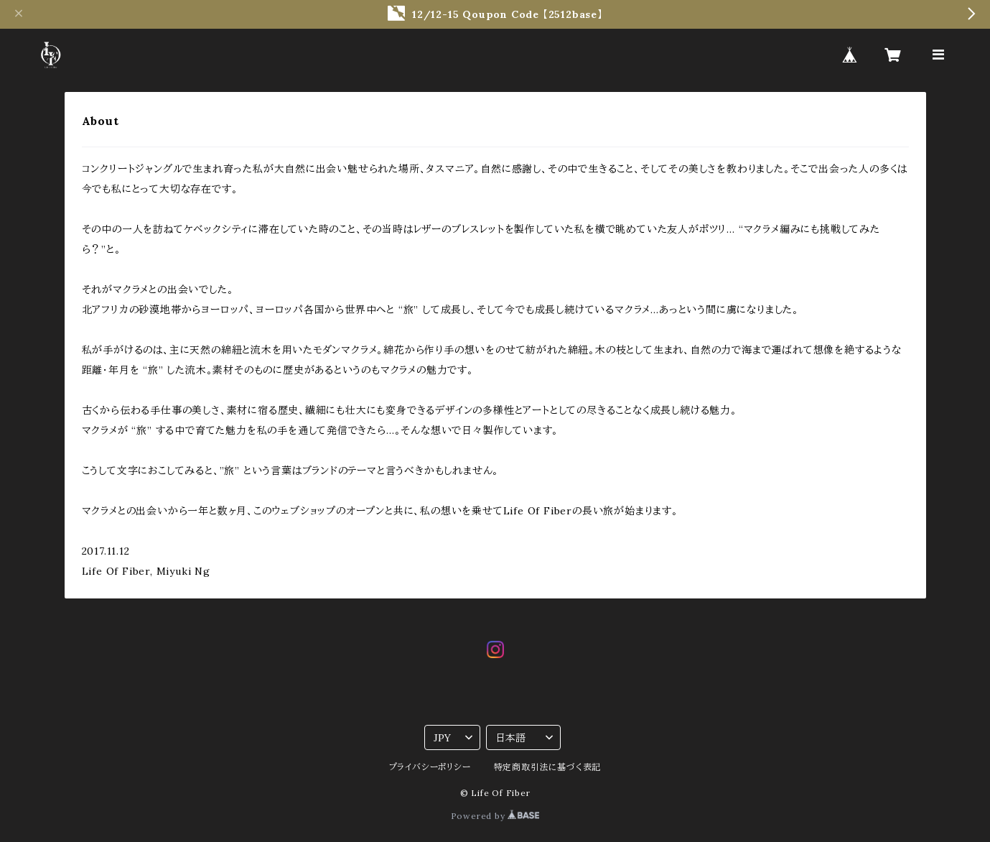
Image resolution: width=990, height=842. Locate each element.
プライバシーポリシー (430, 767)
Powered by (495, 815)
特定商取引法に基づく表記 (548, 767)
